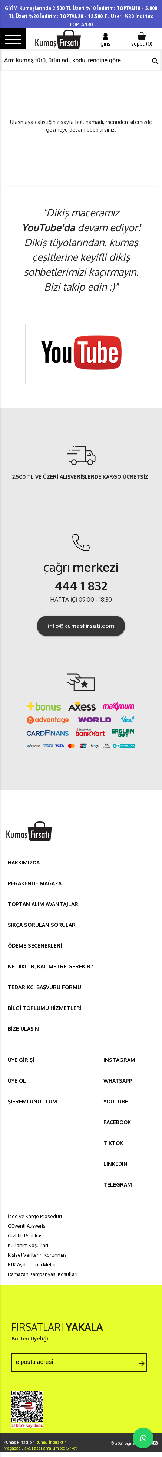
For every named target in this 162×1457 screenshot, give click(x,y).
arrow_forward (141, 1363)
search (155, 61)
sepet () (141, 39)
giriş (105, 39)
